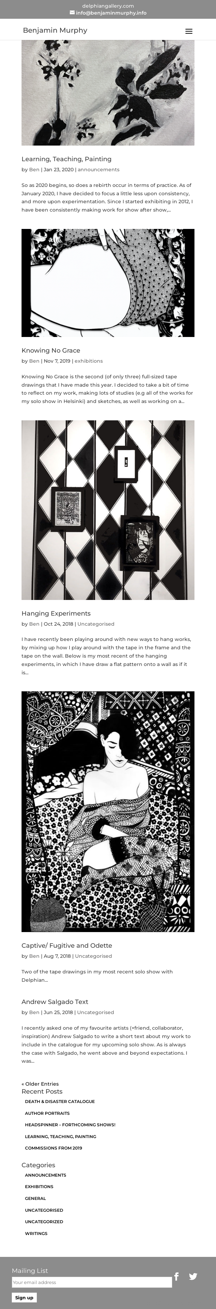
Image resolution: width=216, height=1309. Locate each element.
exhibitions (89, 361)
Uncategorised (96, 624)
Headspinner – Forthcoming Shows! (70, 1124)
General (35, 1198)
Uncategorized (44, 1221)
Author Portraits (47, 1113)
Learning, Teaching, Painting (66, 159)
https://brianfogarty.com (173, 1303)
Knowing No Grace (51, 350)
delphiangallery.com (108, 6)
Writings (36, 1233)
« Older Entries (40, 1084)
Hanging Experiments (56, 613)
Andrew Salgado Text (55, 1002)
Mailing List (30, 1271)
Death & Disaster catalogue (60, 1101)
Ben (34, 169)
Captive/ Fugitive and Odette (67, 945)
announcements (98, 169)
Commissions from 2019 (53, 1148)
